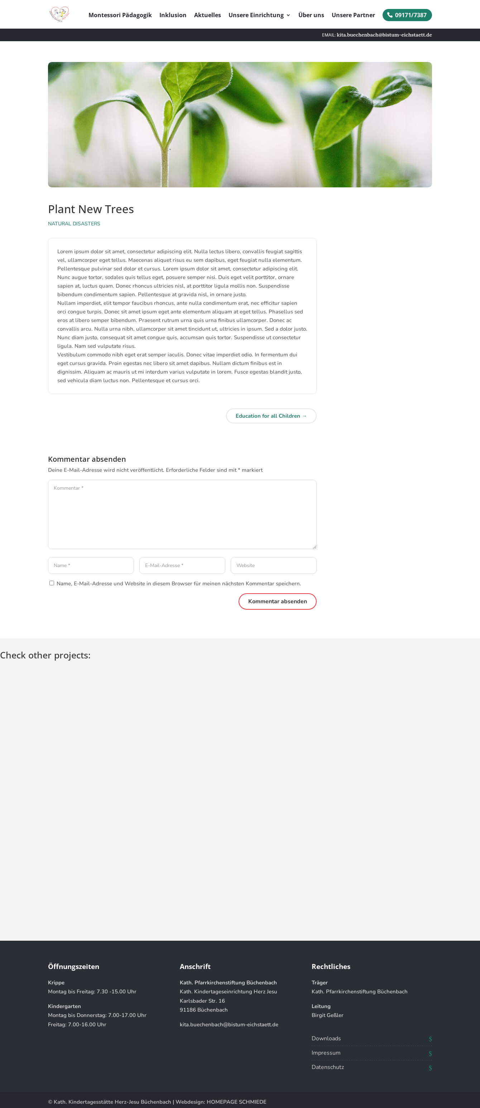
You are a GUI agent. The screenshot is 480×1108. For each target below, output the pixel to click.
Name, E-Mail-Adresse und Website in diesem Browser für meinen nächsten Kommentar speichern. (179, 583)
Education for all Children (271, 415)
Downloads (326, 1038)
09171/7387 (411, 15)
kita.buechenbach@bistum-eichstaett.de (229, 1024)
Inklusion (173, 16)
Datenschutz (328, 1067)
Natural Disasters (74, 223)
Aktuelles (207, 16)
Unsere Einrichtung (256, 16)
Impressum (326, 1053)
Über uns (311, 16)
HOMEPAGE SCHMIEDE (237, 1101)
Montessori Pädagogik (120, 16)
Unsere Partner (353, 16)
